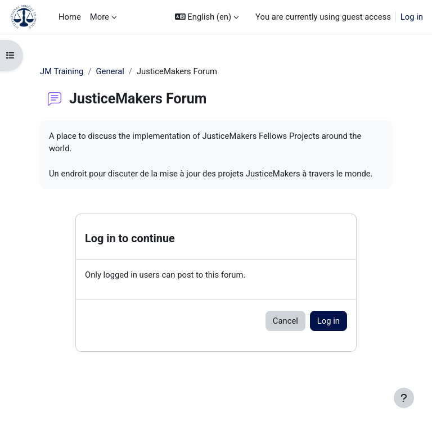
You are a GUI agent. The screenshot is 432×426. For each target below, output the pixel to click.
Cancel (285, 321)
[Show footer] (404, 398)
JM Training (61, 71)
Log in (411, 17)
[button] (207, 17)
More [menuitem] (99, 17)
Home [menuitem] (69, 17)
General (110, 71)
